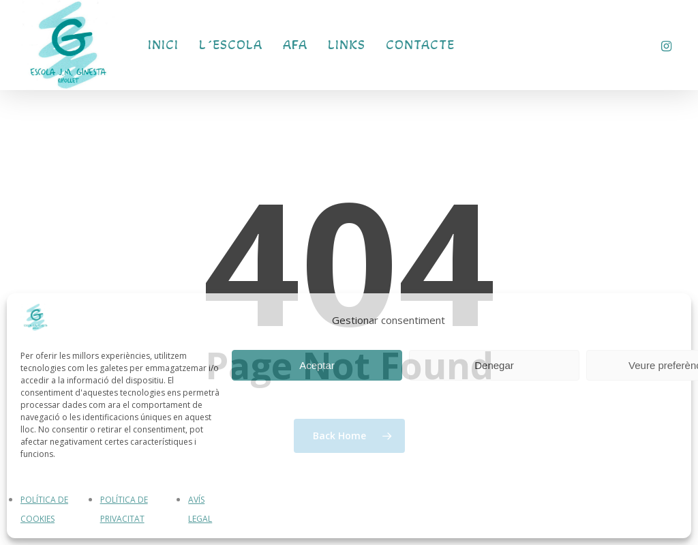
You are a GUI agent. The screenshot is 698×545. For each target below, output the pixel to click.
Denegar (494, 365)
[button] (672, 7)
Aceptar (317, 365)
